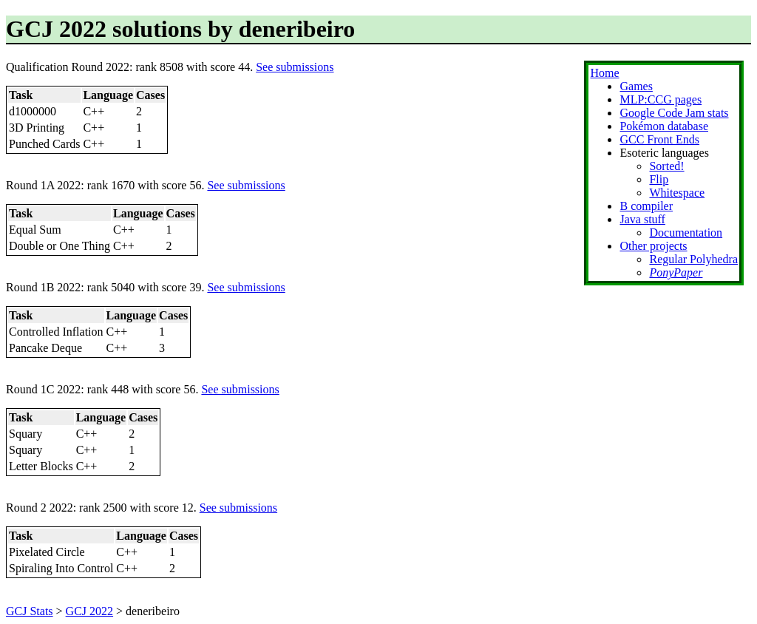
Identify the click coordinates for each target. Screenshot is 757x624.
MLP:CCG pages (660, 99)
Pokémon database (663, 126)
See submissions (294, 67)
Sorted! (666, 166)
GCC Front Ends (659, 139)
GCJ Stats (29, 611)
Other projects (653, 246)
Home (604, 73)
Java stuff (642, 219)
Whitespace (677, 192)
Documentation (685, 232)
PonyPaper (675, 272)
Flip (658, 179)
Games (635, 86)
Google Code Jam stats (673, 112)
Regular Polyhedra (693, 259)
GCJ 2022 (89, 611)
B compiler (646, 206)
